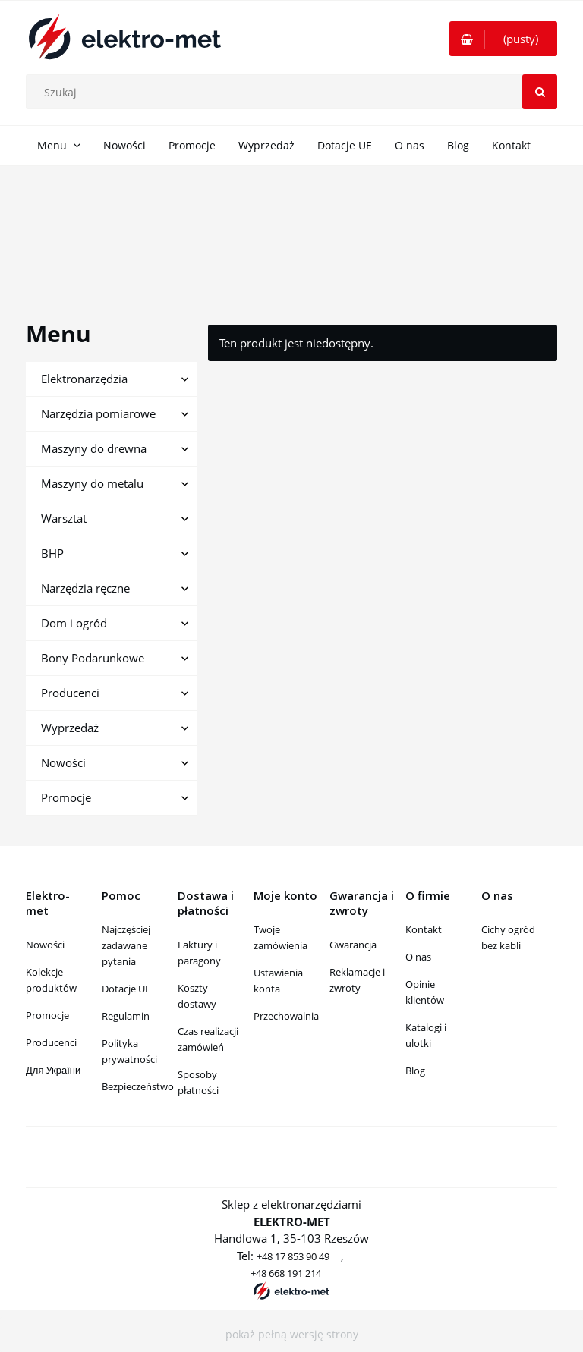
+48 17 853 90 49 (293, 1256)
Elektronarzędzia (84, 378)
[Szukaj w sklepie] (295, 91)
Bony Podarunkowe (92, 657)
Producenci (70, 692)
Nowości (63, 762)
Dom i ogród (74, 622)
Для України (53, 1070)
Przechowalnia (286, 1016)
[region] (291, 226)
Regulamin (126, 1016)
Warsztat (64, 518)
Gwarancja (353, 944)
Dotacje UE (126, 988)
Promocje (66, 797)
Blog (415, 1070)
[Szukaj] (539, 91)
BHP (52, 553)
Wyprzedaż (70, 727)
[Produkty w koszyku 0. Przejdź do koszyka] (503, 38)
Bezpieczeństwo (138, 1086)
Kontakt (423, 929)
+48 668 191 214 (286, 1273)
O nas (418, 957)
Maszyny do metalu (92, 483)
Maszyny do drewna (94, 448)
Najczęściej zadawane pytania (126, 945)
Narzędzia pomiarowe (98, 413)
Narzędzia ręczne (85, 588)
